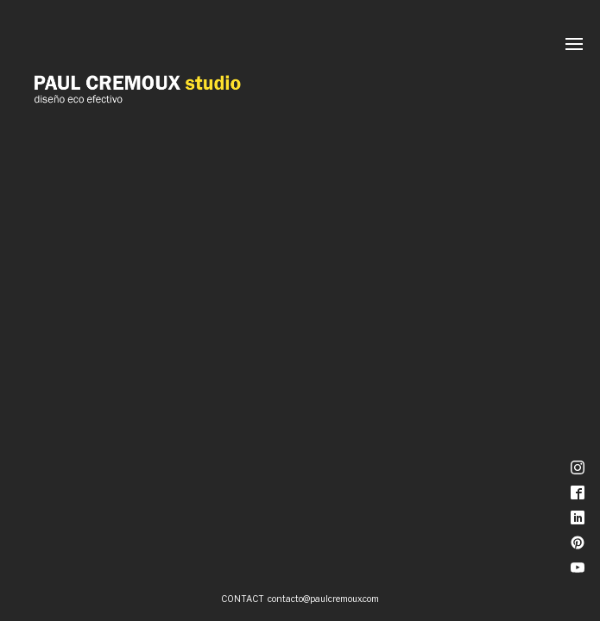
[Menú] (574, 44)
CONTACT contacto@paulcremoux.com (300, 598)
